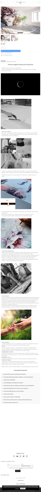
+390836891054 (20, 480)
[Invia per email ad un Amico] (8, 55)
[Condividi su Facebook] (4, 55)
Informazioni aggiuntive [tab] (11, 61)
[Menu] (39, 2)
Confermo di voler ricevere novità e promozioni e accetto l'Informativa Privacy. (21, 468)
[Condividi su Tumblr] (11, 55)
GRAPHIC (5, 42)
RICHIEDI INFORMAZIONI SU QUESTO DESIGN (11, 50)
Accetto (22, 488)
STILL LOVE (6, 52)
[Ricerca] (1, 2)
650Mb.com (32, 490)
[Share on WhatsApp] (2, 55)
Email (8, 464)
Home (2, 42)
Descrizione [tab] (3, 61)
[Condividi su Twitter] (6, 55)
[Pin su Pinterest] (9, 55)
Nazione (22, 464)
